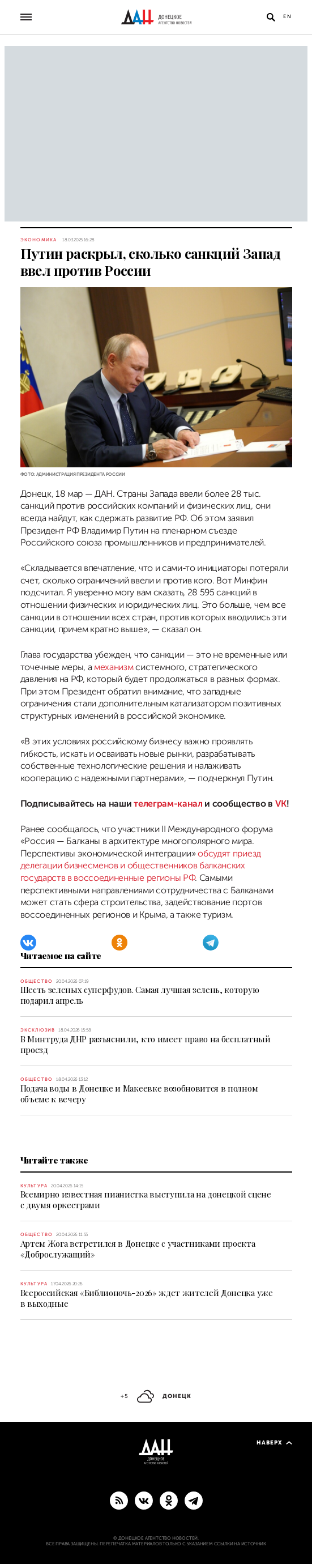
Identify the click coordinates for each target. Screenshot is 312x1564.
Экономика (38, 239)
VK (281, 804)
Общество (36, 981)
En (287, 16)
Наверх (274, 1442)
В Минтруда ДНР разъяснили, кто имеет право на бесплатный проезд (145, 1044)
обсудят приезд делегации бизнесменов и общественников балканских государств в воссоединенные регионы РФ (140, 866)
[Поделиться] (7, 463)
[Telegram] (211, 943)
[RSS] (119, 1500)
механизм (114, 667)
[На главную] (156, 17)
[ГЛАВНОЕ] (194, 1500)
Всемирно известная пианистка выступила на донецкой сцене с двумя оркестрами (145, 1199)
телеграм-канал (168, 804)
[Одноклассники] (119, 943)
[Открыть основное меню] (26, 17)
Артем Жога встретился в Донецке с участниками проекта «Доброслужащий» (137, 1249)
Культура (34, 1185)
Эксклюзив (37, 1030)
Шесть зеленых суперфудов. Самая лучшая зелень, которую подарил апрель (139, 995)
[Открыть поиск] (271, 17)
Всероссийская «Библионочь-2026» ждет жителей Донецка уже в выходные (146, 1298)
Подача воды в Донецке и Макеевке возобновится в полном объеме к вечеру (139, 1094)
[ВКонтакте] (28, 943)
